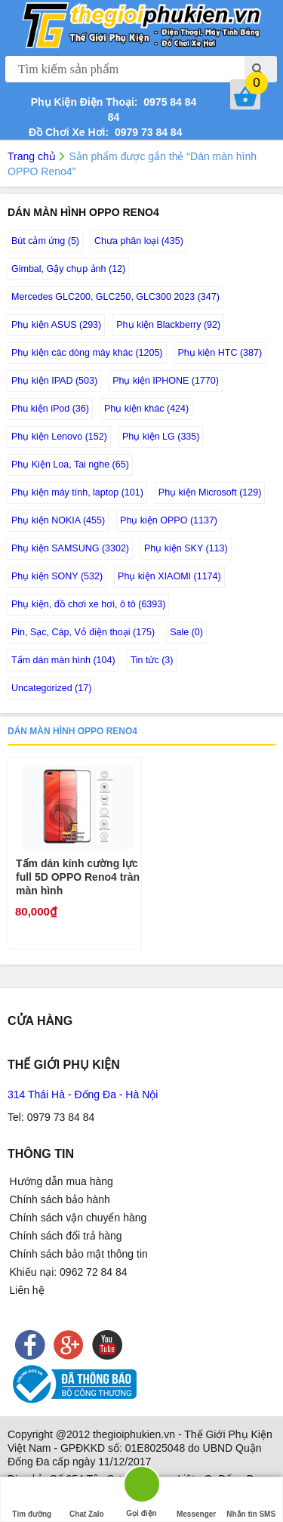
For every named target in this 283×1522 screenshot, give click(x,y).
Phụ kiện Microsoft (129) (210, 492)
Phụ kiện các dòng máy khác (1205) (87, 352)
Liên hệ (27, 1290)
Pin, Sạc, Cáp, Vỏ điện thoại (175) (83, 632)
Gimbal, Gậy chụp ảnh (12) (68, 269)
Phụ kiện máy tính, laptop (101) (77, 492)
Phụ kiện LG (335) (161, 436)
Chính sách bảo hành (60, 1199)
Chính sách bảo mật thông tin (79, 1254)
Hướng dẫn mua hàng (61, 1181)
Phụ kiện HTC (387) (220, 352)
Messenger (196, 1499)
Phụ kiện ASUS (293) (56, 325)
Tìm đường (31, 1499)
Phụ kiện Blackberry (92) (168, 325)
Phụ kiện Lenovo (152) (59, 436)
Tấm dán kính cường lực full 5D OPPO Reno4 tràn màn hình (78, 877)
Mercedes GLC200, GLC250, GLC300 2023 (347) (115, 297)
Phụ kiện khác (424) (146, 408)
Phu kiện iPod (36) (50, 408)
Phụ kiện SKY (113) (186, 548)
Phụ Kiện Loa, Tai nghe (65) (70, 464)
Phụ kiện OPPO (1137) (168, 520)
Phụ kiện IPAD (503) (54, 380)
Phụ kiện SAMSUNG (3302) (70, 548)
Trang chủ (32, 156)
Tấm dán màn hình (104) (63, 660)
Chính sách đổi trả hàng (66, 1236)
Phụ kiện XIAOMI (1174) (169, 576)
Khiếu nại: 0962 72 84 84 (69, 1272)
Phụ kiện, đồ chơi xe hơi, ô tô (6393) (88, 604)
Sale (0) (186, 632)
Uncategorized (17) (51, 688)
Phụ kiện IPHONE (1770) (165, 380)
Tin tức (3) (152, 660)
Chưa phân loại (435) (138, 241)
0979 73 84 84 (145, 132)
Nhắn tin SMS (250, 1499)
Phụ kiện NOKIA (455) (58, 520)
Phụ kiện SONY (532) (57, 576)
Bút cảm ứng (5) (45, 241)
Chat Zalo (86, 1499)
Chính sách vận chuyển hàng (78, 1218)
